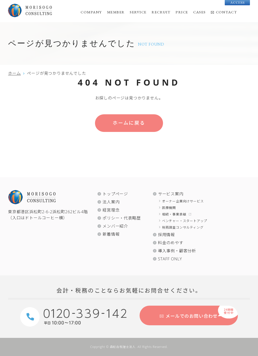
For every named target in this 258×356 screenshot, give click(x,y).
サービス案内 (170, 194)
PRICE (182, 12)
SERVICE (138, 12)
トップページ (115, 194)
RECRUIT (161, 12)
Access (237, 2)
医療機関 (169, 207)
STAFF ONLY (170, 259)
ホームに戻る (129, 123)
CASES (199, 12)
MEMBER (116, 12)
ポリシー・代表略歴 (122, 218)
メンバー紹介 (115, 226)
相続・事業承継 (174, 214)
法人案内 (111, 202)
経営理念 (111, 210)
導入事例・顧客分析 (177, 251)
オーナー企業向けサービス (183, 201)
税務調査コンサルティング (183, 227)
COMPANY (91, 12)
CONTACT (226, 12)
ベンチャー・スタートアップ (184, 221)
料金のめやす (170, 242)
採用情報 (166, 234)
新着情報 (111, 234)
